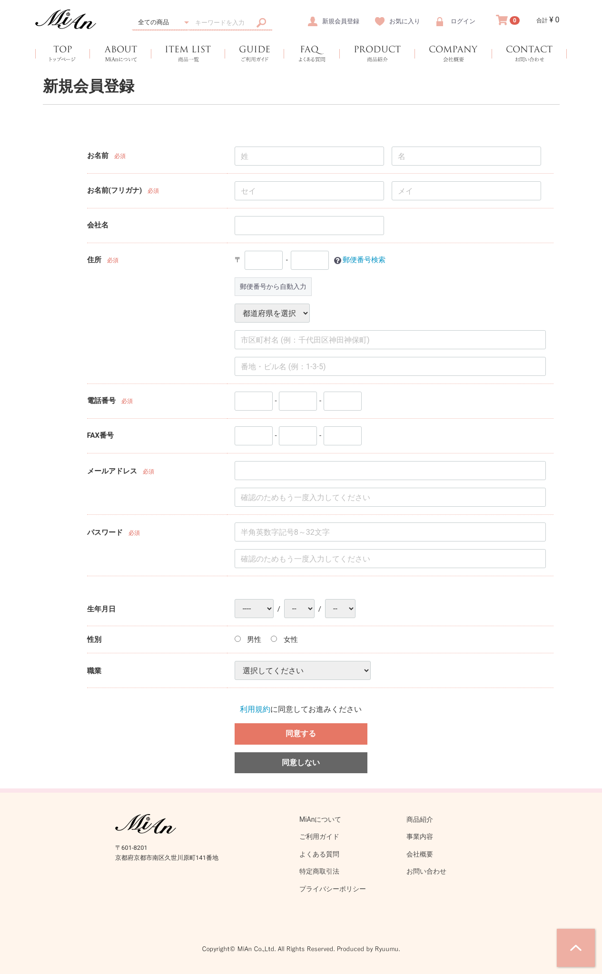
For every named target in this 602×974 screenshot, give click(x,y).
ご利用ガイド (319, 836)
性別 (94, 639)
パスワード (105, 532)
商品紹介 (419, 819)
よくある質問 (319, 854)
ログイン (463, 21)
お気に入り (404, 21)
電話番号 (101, 400)
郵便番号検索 (364, 260)
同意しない (301, 762)
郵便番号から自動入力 (273, 286)
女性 (284, 639)
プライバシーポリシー (332, 889)
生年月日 (101, 608)
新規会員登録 (340, 21)
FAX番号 (100, 435)
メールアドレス (112, 470)
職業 (94, 670)
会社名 (98, 225)
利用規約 (255, 709)
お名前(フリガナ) (114, 190)
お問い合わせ (426, 871)
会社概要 (419, 854)
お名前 (98, 155)
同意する (301, 733)
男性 (248, 639)
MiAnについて (320, 819)
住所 (94, 260)
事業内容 (419, 836)
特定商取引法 (319, 871)
